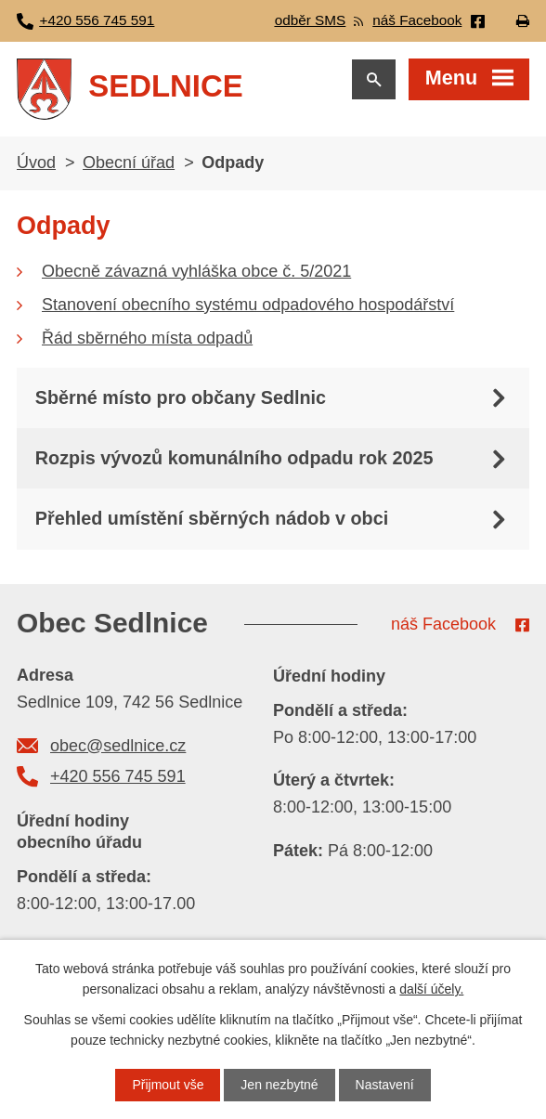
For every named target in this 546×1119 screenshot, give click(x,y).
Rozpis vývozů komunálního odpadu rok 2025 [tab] (234, 458)
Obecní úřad (129, 162)
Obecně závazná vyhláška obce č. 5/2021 (196, 271)
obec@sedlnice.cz (118, 745)
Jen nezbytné (279, 1084)
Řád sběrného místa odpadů (147, 338)
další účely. (431, 989)
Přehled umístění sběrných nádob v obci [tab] (211, 518)
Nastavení (385, 1084)
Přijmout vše (167, 1084)
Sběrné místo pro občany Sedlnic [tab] (180, 397)
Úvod (36, 162)
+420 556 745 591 (118, 776)
